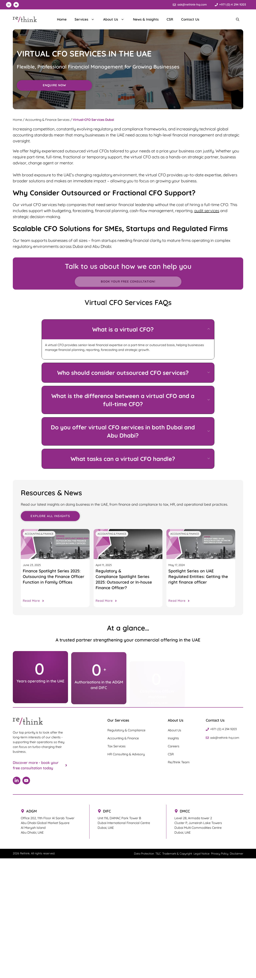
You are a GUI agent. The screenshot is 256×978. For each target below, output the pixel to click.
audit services (206, 210)
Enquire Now (54, 88)
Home (62, 19)
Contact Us (190, 19)
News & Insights (146, 19)
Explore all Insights (50, 516)
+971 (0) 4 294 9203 (232, 4)
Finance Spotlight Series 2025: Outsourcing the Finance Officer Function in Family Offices (53, 576)
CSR (170, 19)
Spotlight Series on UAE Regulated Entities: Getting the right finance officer (198, 576)
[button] (128, 329)
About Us (114, 19)
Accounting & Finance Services (47, 120)
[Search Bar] (237, 19)
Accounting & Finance (39, 533)
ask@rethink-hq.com (192, 4)
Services (85, 19)
